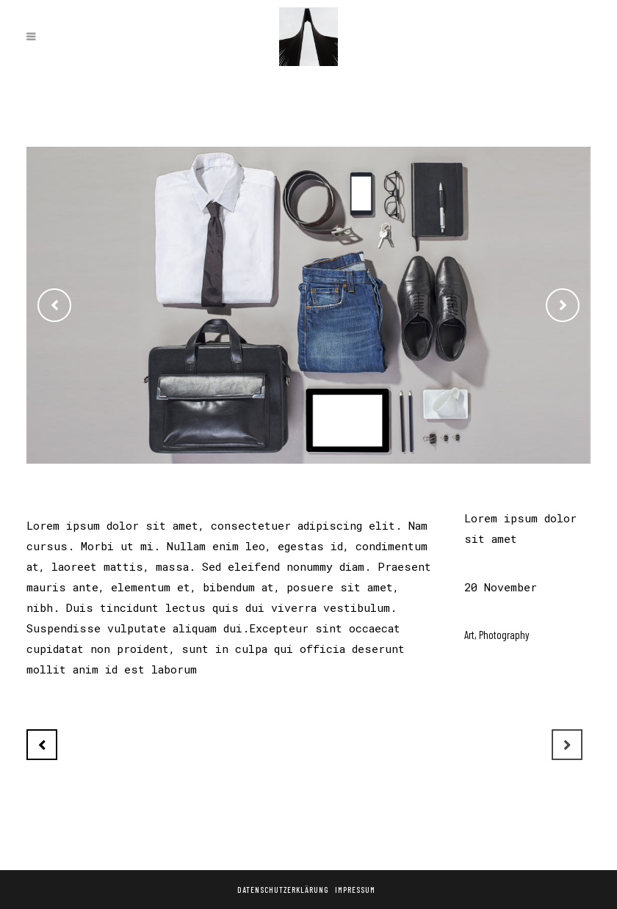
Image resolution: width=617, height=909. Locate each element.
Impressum (355, 889)
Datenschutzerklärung (282, 889)
